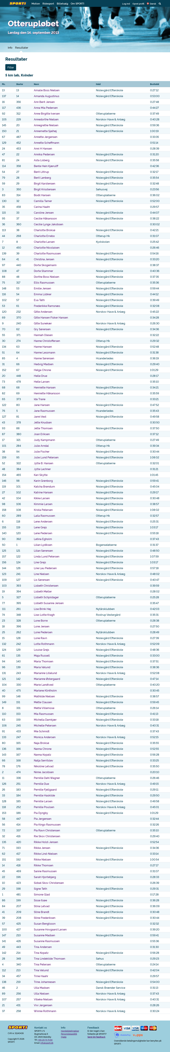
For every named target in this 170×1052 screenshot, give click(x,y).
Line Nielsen (41, 574)
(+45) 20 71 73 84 (45, 1039)
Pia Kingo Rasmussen (47, 824)
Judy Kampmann (44, 440)
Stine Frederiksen (44, 917)
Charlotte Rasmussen (47, 253)
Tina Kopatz (41, 952)
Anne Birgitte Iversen (47, 113)
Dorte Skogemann (45, 265)
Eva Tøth (39, 300)
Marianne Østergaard (47, 679)
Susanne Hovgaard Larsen (50, 929)
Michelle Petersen (45, 725)
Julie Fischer (41, 451)
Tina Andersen (43, 947)
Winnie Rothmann (45, 1011)
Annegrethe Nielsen (46, 125)
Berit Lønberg (42, 177)
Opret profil (138, 3)
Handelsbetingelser (70, 1030)
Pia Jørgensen (42, 818)
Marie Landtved (43, 684)
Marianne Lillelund (45, 673)
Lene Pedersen (43, 533)
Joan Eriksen (42, 434)
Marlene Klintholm (45, 690)
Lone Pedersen (43, 632)
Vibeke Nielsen (43, 999)
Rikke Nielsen (42, 859)
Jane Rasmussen (44, 410)
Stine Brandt (41, 912)
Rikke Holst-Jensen (46, 842)
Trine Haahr (41, 976)
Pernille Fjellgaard (45, 789)
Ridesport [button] (48, 3)
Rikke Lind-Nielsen (45, 853)
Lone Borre (41, 620)
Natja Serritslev (43, 760)
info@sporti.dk (46, 1042)
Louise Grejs (41, 649)
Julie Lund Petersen (46, 457)
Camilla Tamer (43, 201)
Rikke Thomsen (43, 865)
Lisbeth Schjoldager (46, 597)
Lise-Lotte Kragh (44, 614)
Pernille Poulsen (44, 807)
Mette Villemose (44, 708)
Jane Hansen (42, 405)
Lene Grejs (40, 527)
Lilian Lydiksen (43, 544)
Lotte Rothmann (44, 644)
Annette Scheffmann (46, 142)
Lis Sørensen (42, 579)
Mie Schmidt (41, 731)
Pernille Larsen (43, 801)
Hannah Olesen (43, 335)
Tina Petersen (42, 964)
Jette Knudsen (43, 422)
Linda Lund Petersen (46, 556)
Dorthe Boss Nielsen (46, 276)
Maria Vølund (42, 667)
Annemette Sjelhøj (45, 131)
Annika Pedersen (44, 154)
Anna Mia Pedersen (46, 107)
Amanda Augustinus (46, 96)
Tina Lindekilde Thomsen (49, 958)
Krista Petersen (43, 510)
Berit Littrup (41, 172)
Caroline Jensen (44, 212)
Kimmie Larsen (43, 504)
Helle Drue (40, 375)
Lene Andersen (43, 521)
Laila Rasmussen (44, 515)
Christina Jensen (44, 259)
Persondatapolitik (69, 1033)
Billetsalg (62, 3)
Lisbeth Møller (43, 591)
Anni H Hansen (43, 148)
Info (10, 47)
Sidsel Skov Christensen (49, 882)
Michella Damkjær (45, 719)
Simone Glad (42, 894)
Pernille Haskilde (44, 795)
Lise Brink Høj (42, 609)
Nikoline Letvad (43, 766)
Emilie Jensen (42, 288)
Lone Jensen (41, 626)
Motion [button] (36, 3)
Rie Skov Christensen (47, 836)
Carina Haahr (42, 206)
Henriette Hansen (44, 387)
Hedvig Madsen (43, 364)
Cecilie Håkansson (45, 218)
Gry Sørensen (42, 329)
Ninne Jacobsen (44, 772)
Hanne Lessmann (44, 352)
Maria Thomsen (43, 661)
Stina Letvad (41, 906)
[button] (151, 3)
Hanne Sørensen (44, 358)
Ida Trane (39, 399)
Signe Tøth (40, 888)
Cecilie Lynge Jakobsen (48, 224)
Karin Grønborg (43, 480)
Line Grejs (40, 562)
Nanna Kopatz (42, 754)
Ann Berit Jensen (44, 102)
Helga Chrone (42, 370)
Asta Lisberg (41, 160)
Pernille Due (41, 783)
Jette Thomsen (43, 428)
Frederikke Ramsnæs (47, 306)
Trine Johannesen (44, 982)
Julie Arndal (41, 445)
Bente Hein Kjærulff (46, 166)
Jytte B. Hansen (43, 463)
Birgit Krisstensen (45, 189)
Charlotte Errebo (44, 236)
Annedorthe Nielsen (46, 119)
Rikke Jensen (42, 848)
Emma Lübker (42, 294)
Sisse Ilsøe (40, 900)
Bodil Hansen (42, 195)
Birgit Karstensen (44, 183)
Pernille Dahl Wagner (47, 778)
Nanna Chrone (42, 748)
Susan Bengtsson (44, 923)
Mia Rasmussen (43, 713)
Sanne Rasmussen (45, 871)
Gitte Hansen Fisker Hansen (51, 317)
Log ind (126, 3)
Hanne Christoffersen (47, 341)
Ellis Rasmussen (44, 282)
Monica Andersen (44, 737)
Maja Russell (42, 655)
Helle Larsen (41, 381)
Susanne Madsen (44, 935)
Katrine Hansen (43, 492)
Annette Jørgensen (45, 137)
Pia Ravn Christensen (47, 830)
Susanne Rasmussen (47, 941)
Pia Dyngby (41, 813)
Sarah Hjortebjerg (45, 877)
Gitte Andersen (43, 311)
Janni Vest (40, 416)
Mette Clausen (43, 702)
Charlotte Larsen (44, 241)
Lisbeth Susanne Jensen (49, 603)
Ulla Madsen (41, 987)
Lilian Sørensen (43, 550)
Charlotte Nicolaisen (46, 247)
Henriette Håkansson (47, 393)
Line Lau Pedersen (45, 568)
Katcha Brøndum (44, 486)
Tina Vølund (41, 970)
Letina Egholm (43, 539)
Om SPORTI (77, 3)
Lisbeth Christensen (46, 585)
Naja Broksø (41, 743)
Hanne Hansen (43, 346)
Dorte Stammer (43, 271)
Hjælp (63, 1036)
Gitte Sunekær (43, 323)
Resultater (21, 47)
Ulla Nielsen (41, 993)
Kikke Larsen (42, 498)
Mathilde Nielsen (44, 696)
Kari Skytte (40, 475)
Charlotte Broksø (44, 230)
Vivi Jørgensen (43, 1005)
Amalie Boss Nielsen (46, 90)
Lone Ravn (40, 638)
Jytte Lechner (42, 469)
